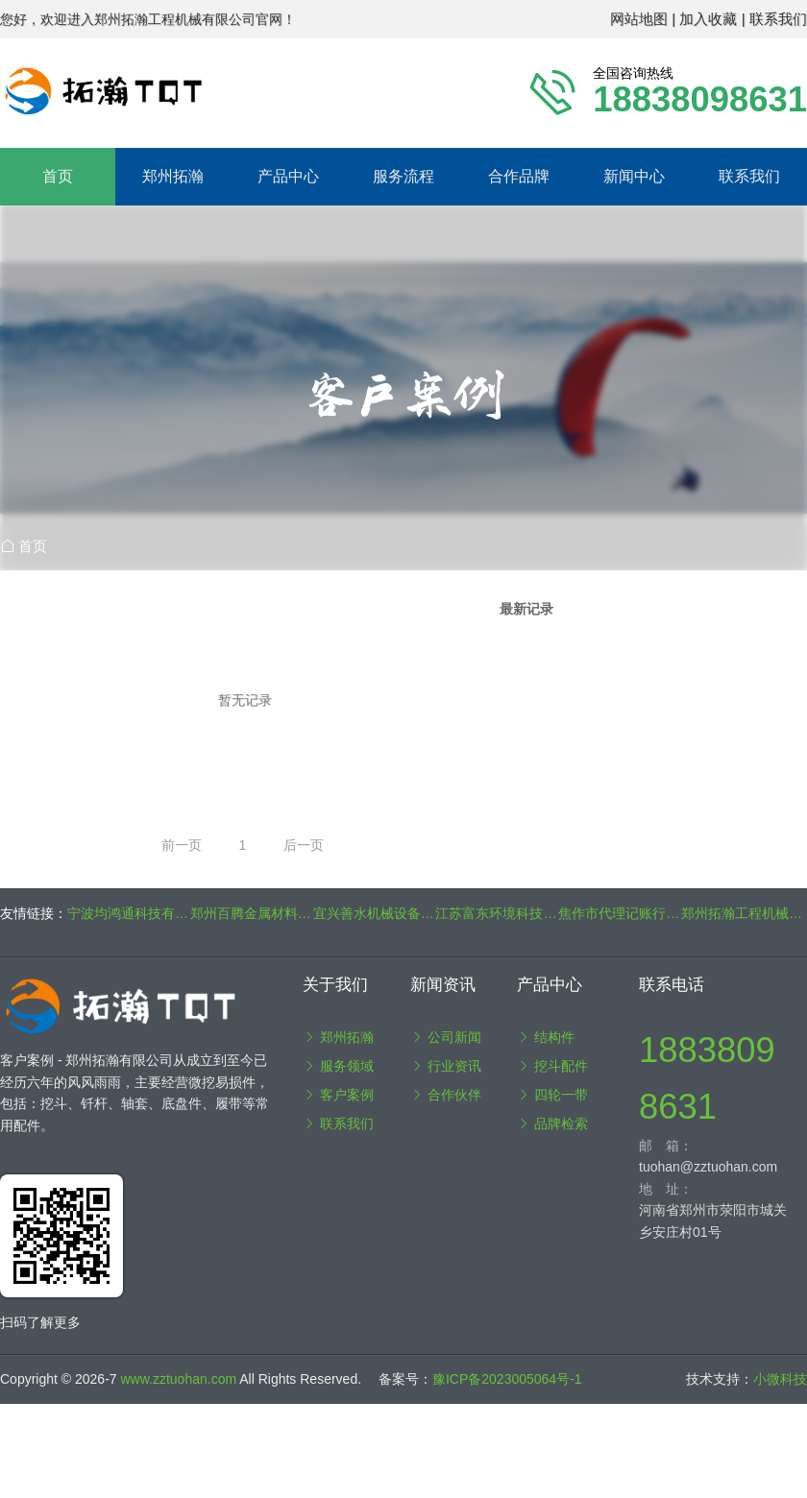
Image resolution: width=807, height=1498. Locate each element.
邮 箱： (666, 1145)
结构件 (546, 1037)
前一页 (181, 845)
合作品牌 (519, 176)
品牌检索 (552, 1123)
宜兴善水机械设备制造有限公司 (374, 913)
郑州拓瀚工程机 (256, 91)
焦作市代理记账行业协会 (619, 913)
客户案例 (338, 1094)
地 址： (666, 1188)
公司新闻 (445, 1037)
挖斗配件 (552, 1066)
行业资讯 (445, 1066)
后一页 (303, 845)
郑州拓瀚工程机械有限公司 (742, 913)
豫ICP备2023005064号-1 (507, 1379)
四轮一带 (552, 1094)
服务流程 (403, 176)
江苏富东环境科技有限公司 (496, 913)
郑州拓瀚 (338, 1037)
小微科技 (780, 1379)
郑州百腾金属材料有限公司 (251, 913)
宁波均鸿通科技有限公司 (128, 913)
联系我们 (749, 176)
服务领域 (338, 1066)
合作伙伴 (445, 1094)
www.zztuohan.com (180, 1379)
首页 (57, 176)
